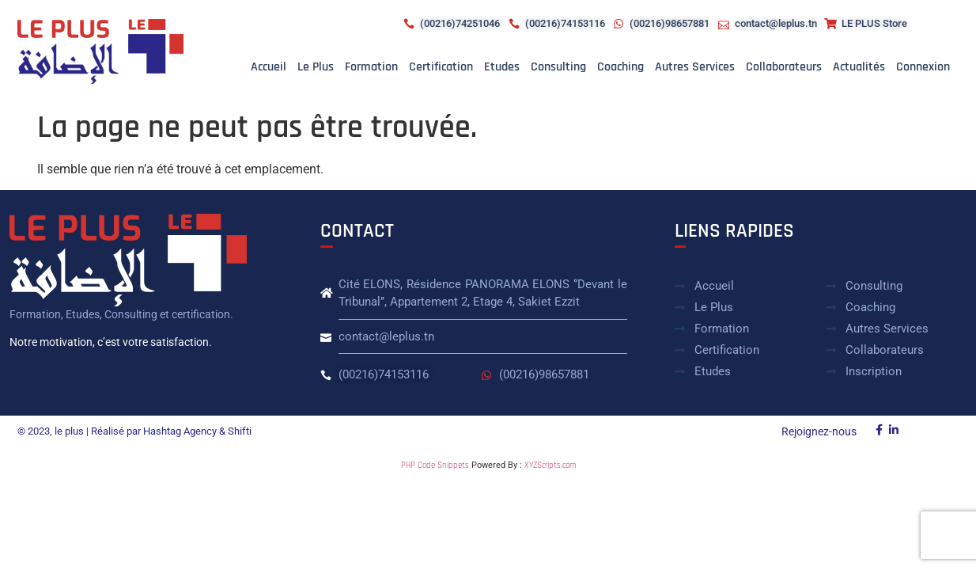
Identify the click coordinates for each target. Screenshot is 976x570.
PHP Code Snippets (435, 465)
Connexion (923, 67)
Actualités (859, 67)
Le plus (315, 67)
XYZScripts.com (550, 465)
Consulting (558, 67)
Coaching (620, 67)
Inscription (873, 371)
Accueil (268, 67)
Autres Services (695, 67)
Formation (371, 67)
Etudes (502, 67)
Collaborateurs (784, 67)
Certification (441, 67)
